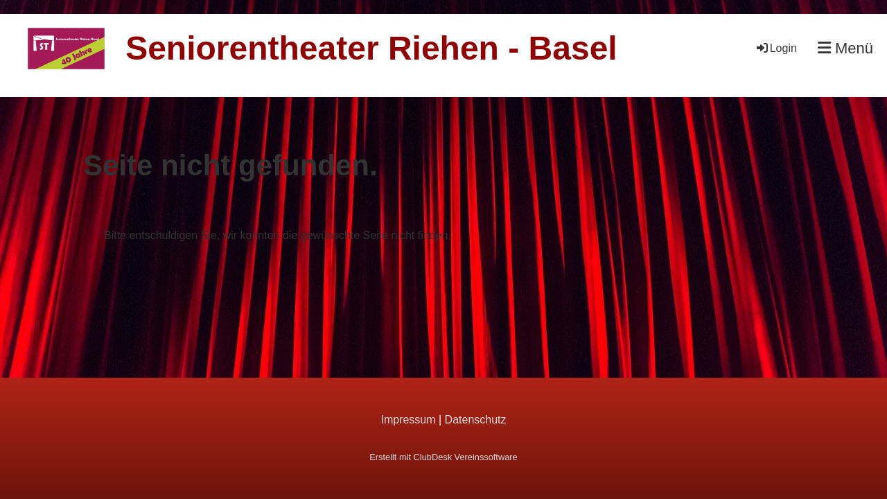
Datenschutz (476, 420)
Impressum (407, 420)
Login (776, 48)
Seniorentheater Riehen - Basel (371, 48)
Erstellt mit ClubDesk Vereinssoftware (443, 457)
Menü (845, 48)
